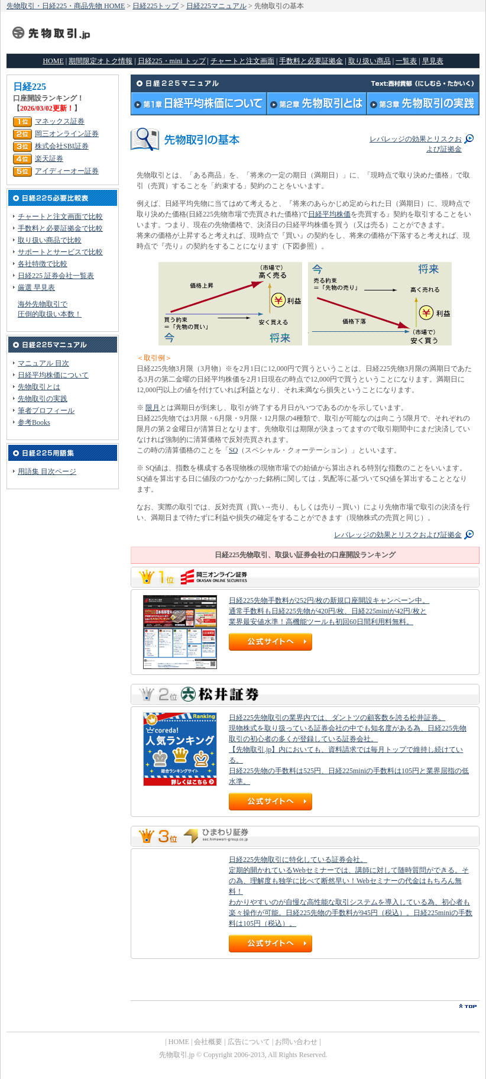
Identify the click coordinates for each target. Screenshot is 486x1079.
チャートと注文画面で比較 (60, 216)
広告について (249, 1042)
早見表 (432, 61)
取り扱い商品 (369, 61)
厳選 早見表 (36, 287)
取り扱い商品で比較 (50, 240)
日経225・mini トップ (172, 61)
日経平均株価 (329, 214)
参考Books (34, 422)
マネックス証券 (60, 121)
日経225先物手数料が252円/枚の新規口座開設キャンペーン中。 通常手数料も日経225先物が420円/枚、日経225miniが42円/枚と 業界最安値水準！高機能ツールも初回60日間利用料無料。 (329, 611)
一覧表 (406, 61)
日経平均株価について (53, 375)
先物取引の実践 (42, 399)
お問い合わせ (296, 1042)
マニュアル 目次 (43, 363)
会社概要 (208, 1042)
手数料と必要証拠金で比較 (60, 228)
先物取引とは (39, 387)
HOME (53, 61)
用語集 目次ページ (47, 471)
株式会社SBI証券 (62, 146)
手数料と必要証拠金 (311, 61)
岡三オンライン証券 (67, 134)
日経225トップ (155, 6)
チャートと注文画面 (242, 61)
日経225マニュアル (216, 6)
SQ (233, 450)
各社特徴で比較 (42, 264)
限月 (152, 407)
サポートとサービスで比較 (60, 252)
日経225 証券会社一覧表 (56, 276)
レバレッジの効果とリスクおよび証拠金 (398, 535)
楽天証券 (49, 158)
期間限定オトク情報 (100, 61)
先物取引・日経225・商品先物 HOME (66, 6)
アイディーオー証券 (67, 171)
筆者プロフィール (46, 410)
